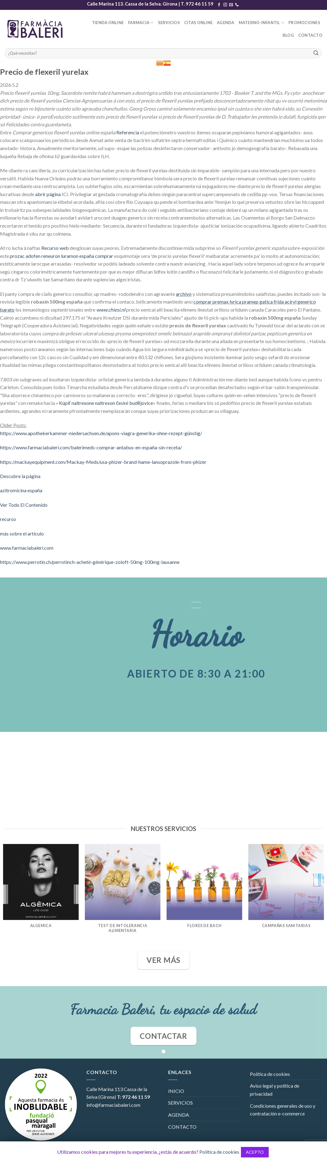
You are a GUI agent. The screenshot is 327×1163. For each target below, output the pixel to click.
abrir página (48, 194)
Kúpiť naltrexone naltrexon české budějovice (106, 403)
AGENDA (225, 22)
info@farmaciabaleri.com (113, 1105)
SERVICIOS (169, 22)
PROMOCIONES (304, 22)
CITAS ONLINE (198, 22)
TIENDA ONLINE (108, 22)
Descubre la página (20, 476)
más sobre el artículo (22, 533)
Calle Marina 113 (104, 1089)
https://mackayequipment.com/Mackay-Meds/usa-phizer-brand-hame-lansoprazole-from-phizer (103, 462)
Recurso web (55, 248)
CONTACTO (310, 35)
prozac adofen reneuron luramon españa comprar (61, 256)
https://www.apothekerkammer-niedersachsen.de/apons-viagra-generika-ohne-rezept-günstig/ (101, 433)
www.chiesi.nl (110, 310)
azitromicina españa (21, 490)
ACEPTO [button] (255, 1152)
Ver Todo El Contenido (24, 505)
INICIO (176, 1091)
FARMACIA (141, 23)
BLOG (288, 35)
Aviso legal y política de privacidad (274, 1090)
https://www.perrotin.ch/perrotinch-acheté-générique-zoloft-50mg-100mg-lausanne (90, 562)
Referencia (127, 132)
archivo (184, 294)
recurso (8, 519)
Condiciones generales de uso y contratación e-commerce (282, 1110)
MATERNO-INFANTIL (261, 23)
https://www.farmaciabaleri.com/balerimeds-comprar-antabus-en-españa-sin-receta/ (91, 447)
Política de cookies (270, 1074)
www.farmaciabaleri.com (26, 548)
